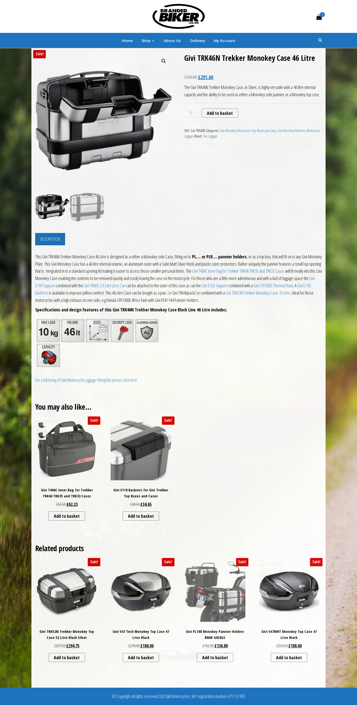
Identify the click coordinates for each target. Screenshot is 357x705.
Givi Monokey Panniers (291, 130)
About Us (172, 40)
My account (224, 40)
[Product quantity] (192, 113)
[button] (163, 61)
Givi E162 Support (215, 286)
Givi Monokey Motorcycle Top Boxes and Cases (248, 130)
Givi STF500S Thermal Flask (273, 286)
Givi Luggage (210, 136)
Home (127, 40)
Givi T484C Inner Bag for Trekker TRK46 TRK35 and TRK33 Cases (238, 271)
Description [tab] (50, 239)
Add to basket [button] (67, 516)
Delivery (197, 40)
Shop (148, 40)
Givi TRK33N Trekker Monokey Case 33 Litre (258, 293)
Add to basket (220, 113)
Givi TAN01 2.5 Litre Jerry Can (104, 286)
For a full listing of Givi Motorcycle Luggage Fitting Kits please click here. (86, 380)
